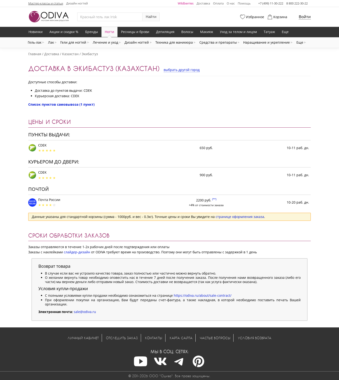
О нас (231, 3)
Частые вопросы (215, 338)
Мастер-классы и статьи (45, 3)
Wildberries (186, 3)
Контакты (153, 338)
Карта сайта (181, 338)
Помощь (244, 3)
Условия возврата (254, 338)
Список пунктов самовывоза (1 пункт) (61, 104)
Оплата (218, 3)
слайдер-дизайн (77, 252)
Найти (151, 16)
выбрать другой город (182, 69)
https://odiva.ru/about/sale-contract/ (202, 295)
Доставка (203, 3)
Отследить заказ (122, 338)
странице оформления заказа (240, 216)
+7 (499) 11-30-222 (270, 3)
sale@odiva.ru (85, 311)
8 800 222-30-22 (297, 3)
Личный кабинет (83, 338)
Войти (305, 16)
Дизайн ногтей (77, 3)
